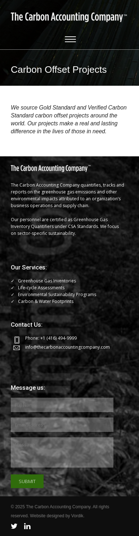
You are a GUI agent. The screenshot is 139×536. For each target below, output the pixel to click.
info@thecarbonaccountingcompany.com (67, 347)
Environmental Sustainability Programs (57, 294)
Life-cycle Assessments (41, 288)
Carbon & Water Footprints (45, 301)
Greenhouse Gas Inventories (47, 281)
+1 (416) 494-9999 (58, 338)
